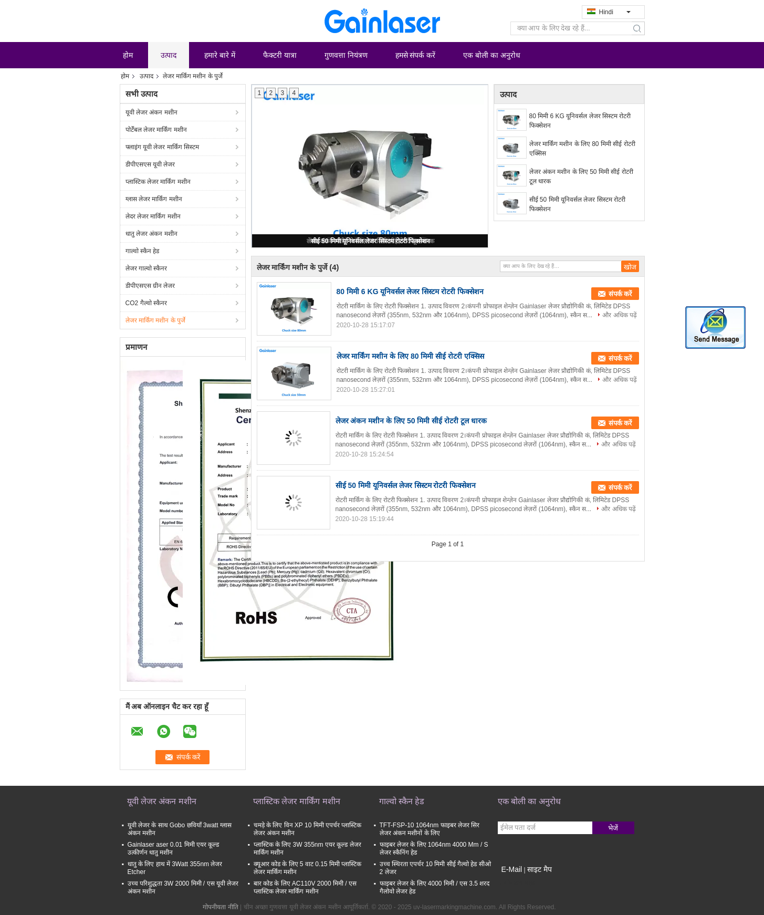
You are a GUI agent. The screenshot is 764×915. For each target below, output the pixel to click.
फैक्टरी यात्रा (280, 55)
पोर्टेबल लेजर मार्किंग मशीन (156, 129)
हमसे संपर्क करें (415, 55)
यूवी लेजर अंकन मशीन (151, 112)
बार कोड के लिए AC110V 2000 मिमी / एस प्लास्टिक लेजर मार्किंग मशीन (305, 887)
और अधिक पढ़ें (619, 315)
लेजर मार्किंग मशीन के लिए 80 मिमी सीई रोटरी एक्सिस (582, 148)
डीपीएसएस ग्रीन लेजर (150, 285)
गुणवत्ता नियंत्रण (346, 55)
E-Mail (511, 869)
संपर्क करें (620, 294)
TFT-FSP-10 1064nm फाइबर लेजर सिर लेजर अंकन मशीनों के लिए (430, 829)
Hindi (615, 12)
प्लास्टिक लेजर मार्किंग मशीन (158, 181)
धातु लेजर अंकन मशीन (151, 233)
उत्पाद (168, 55)
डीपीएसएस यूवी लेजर (150, 164)
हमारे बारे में (219, 55)
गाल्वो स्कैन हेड (142, 251)
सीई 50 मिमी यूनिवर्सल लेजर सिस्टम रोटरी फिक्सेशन (371, 241)
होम (128, 55)
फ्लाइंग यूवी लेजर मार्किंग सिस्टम (162, 147)
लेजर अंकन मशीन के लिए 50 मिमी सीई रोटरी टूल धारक (581, 176)
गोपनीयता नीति (220, 907)
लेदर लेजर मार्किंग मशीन (153, 216)
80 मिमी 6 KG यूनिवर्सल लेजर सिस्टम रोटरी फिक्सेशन (580, 120)
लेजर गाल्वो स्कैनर (146, 268)
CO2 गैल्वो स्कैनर (146, 303)
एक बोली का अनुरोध (491, 55)
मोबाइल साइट (517, 882)
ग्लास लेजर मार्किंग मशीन (153, 199)
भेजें (613, 828)
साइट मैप (539, 869)
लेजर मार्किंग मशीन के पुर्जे (155, 320)
